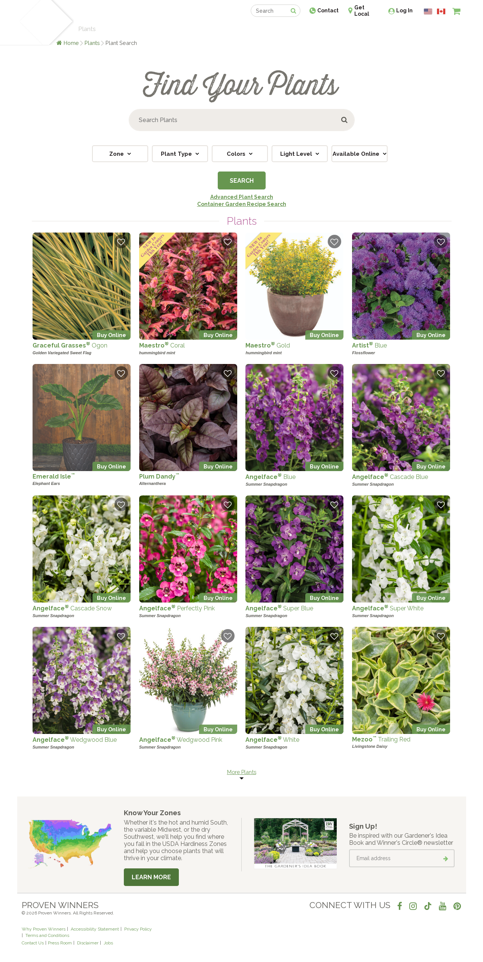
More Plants (241, 772)
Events (261, 29)
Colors (237, 154)
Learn (112, 29)
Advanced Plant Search (241, 197)
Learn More (151, 877)
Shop (236, 29)
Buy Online (111, 335)
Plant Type (177, 154)
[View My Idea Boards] (442, 30)
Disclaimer (87, 943)
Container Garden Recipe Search (241, 204)
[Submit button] (344, 120)
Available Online (357, 154)
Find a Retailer (201, 29)
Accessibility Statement (95, 929)
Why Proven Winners (43, 929)
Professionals (298, 29)
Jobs (108, 943)
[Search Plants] (241, 120)
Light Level (297, 154)
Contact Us (33, 943)
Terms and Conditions (47, 935)
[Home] (30, 22)
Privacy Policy (138, 929)
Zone (117, 154)
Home (71, 43)
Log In (404, 10)
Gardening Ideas (150, 29)
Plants (92, 43)
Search (242, 180)
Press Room (60, 943)
